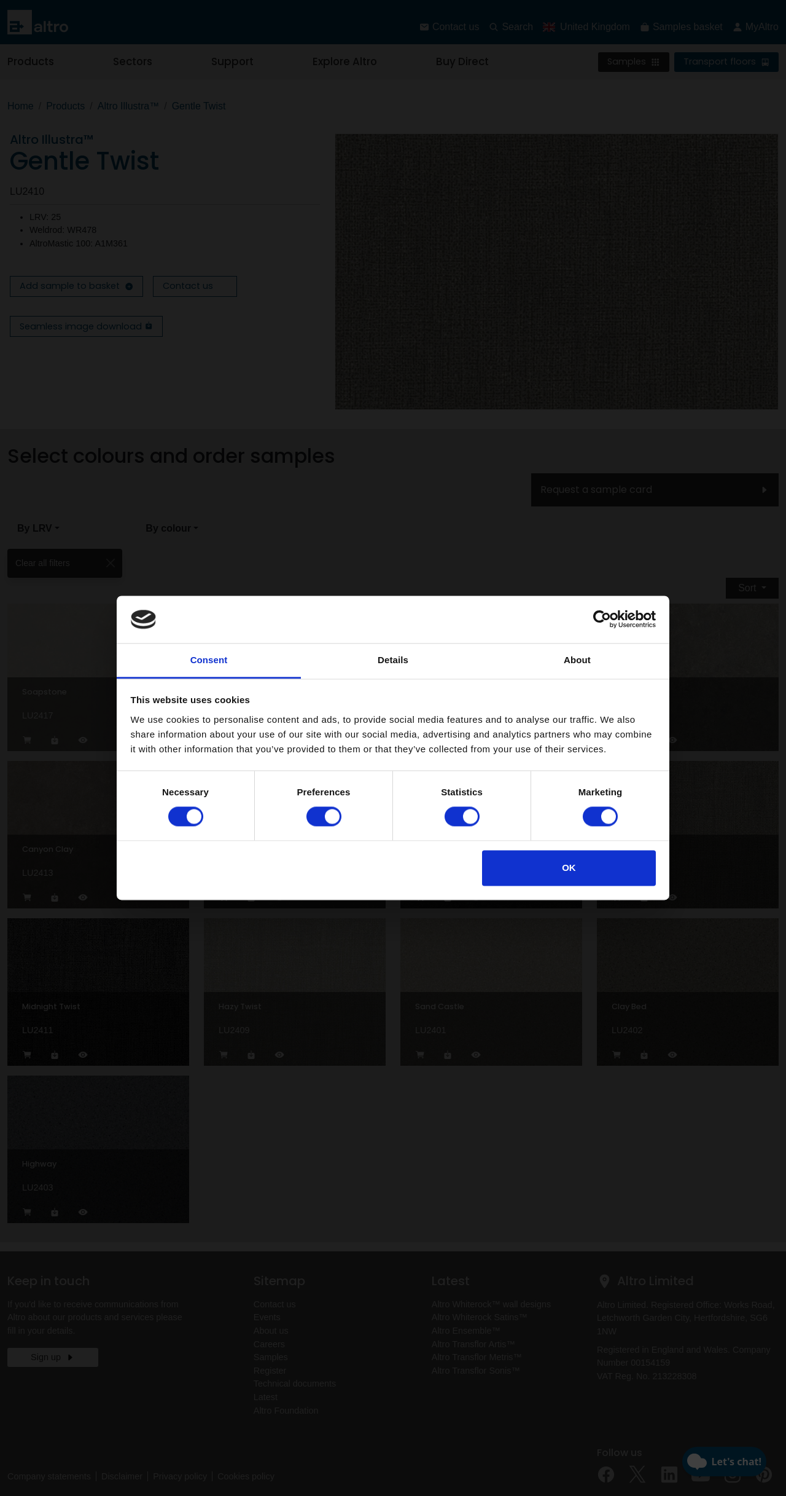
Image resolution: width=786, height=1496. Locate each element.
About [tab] (577, 660)
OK (569, 867)
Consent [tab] (209, 660)
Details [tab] (393, 660)
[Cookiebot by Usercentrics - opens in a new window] (602, 619)
